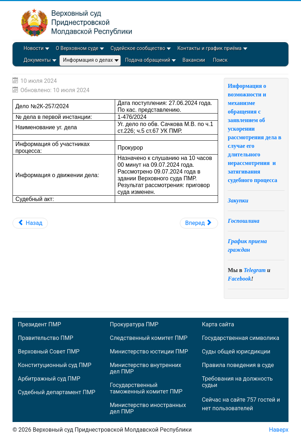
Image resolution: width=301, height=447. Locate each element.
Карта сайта (218, 324)
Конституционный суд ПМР (55, 365)
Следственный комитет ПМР (148, 338)
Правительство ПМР (45, 338)
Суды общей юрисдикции (236, 351)
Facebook (239, 279)
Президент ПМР (39, 324)
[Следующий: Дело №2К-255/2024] (199, 223)
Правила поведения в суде (238, 365)
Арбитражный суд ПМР (49, 379)
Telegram (255, 270)
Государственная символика (240, 338)
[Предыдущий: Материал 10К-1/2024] (30, 223)
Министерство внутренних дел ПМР (145, 368)
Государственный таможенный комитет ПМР (146, 388)
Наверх (278, 429)
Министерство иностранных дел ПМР (148, 408)
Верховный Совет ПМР (48, 351)
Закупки (238, 200)
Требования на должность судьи (237, 382)
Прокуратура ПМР (134, 324)
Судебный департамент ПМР (56, 392)
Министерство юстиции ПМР (149, 351)
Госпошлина (243, 221)
